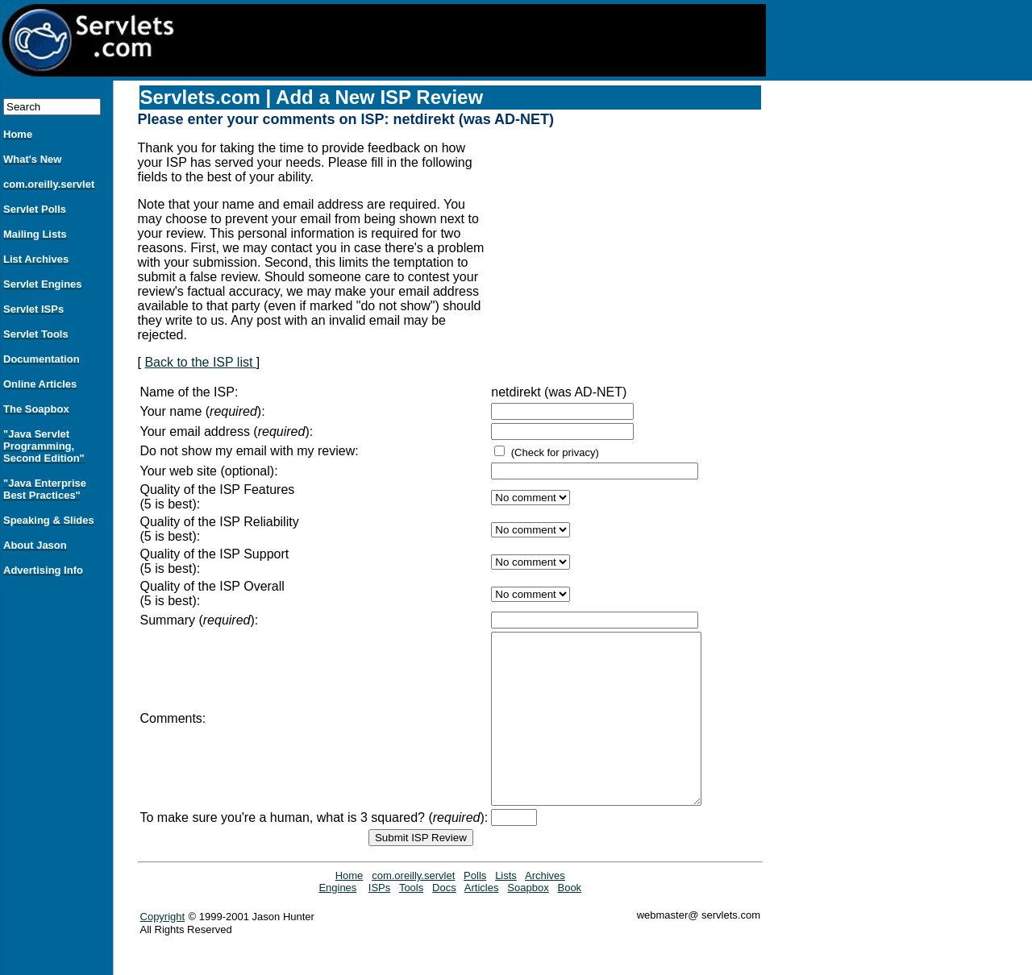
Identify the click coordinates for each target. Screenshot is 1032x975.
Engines (337, 921)
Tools (411, 921)
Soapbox (527, 921)
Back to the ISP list (200, 362)
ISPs (379, 921)
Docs (444, 921)
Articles (481, 921)
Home (349, 909)
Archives (545, 909)
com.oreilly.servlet (413, 909)
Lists (506, 909)
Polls (475, 909)
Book (569, 921)
